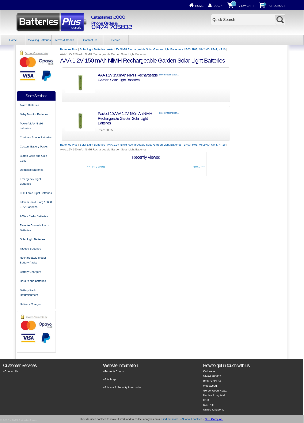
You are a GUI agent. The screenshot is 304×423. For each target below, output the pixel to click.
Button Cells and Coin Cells (33, 158)
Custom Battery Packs (34, 146)
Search (115, 40)
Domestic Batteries (31, 169)
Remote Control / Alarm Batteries (34, 228)
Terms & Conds (64, 40)
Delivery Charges (30, 304)
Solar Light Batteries (92, 49)
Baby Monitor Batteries (34, 114)
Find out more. (170, 419)
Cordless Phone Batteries (36, 137)
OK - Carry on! (214, 419)
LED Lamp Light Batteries (36, 193)
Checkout (277, 5)
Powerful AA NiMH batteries (31, 126)
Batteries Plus (68, 49)
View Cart (246, 5)
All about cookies (191, 419)
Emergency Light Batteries (30, 181)
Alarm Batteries (29, 105)
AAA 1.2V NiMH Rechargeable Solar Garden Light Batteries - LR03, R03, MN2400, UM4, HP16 (166, 49)
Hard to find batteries (33, 280)
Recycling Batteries (39, 40)
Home (199, 5)
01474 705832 (212, 376)
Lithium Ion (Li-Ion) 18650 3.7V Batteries (36, 205)
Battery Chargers (30, 271)
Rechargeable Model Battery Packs (33, 260)
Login (218, 5)
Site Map (109, 379)
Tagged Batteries (30, 248)
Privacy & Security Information (123, 387)
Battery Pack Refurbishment (29, 293)
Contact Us (90, 40)
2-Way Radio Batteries (34, 216)
